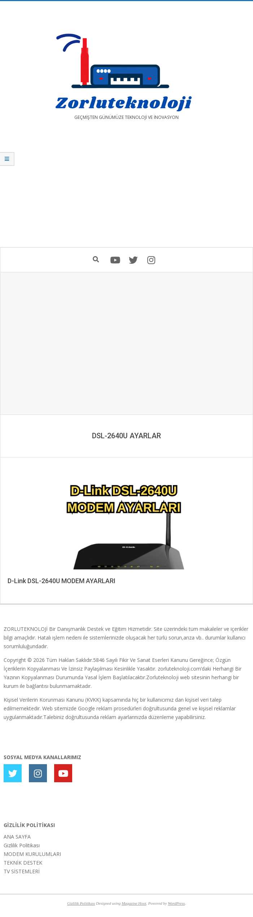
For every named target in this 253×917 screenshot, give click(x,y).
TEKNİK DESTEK (23, 862)
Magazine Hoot (134, 903)
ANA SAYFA (17, 836)
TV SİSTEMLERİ (22, 871)
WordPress (176, 903)
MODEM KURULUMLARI (32, 854)
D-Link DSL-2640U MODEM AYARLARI (61, 581)
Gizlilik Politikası (22, 845)
